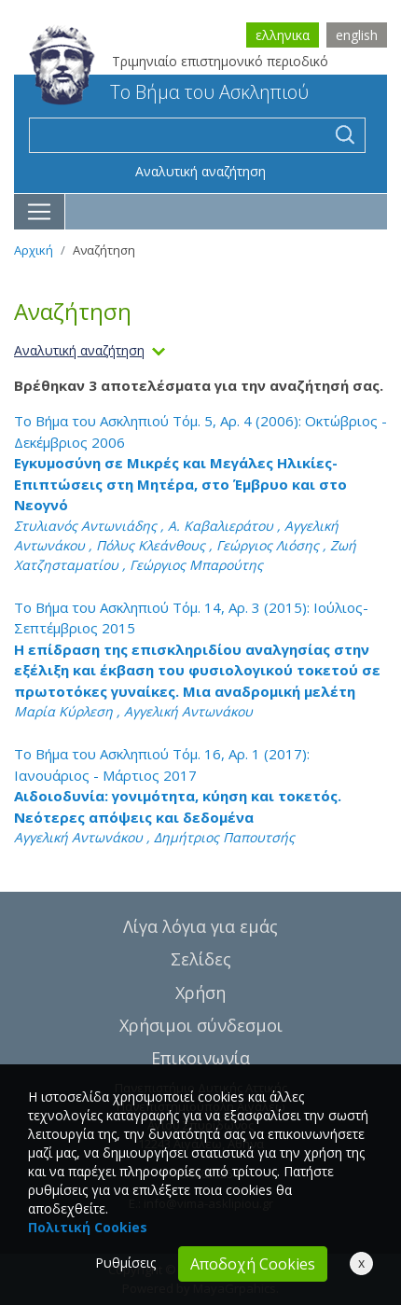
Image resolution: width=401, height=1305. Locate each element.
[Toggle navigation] (39, 211)
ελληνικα (283, 35)
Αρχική (33, 250)
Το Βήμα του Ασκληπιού (169, 91)
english (357, 35)
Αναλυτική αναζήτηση (200, 171)
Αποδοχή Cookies (252, 1264)
